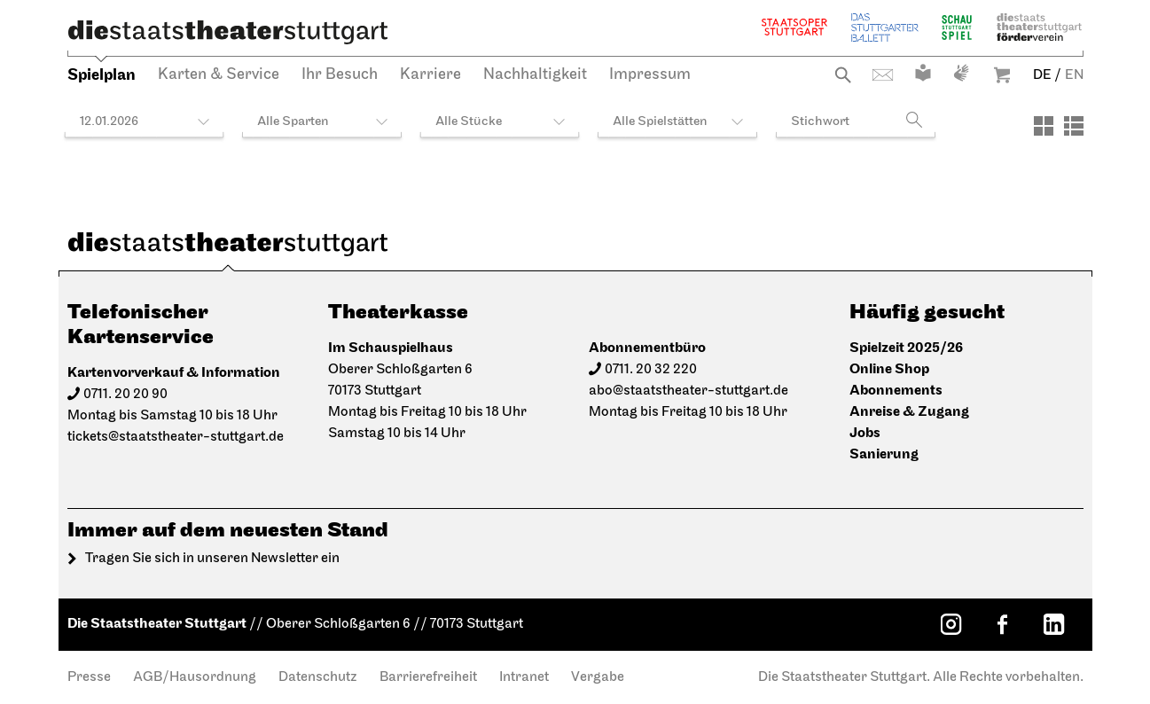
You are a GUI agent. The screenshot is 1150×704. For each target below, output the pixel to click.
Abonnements (896, 390)
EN (1074, 75)
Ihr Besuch (339, 74)
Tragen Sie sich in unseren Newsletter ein (212, 558)
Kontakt (883, 75)
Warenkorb (1002, 74)
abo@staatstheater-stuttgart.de (688, 391)
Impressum (650, 74)
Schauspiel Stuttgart (957, 27)
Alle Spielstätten (660, 122)
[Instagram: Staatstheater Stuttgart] (951, 624)
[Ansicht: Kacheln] (1043, 126)
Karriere (430, 74)
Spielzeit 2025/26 (906, 348)
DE (1042, 75)
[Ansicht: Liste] (1074, 126)
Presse (89, 677)
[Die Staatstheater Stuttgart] (227, 32)
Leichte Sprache (923, 73)
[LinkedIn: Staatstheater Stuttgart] (1054, 624)
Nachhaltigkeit (535, 74)
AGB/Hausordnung (194, 677)
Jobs (864, 433)
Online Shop (889, 369)
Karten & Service (218, 74)
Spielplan (101, 75)
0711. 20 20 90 (125, 394)
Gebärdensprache (961, 73)
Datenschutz (317, 677)
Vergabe (597, 677)
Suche (842, 74)
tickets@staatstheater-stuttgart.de (175, 437)
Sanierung (884, 454)
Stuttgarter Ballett (885, 27)
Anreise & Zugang (909, 411)
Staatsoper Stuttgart (794, 27)
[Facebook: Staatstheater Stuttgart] (1003, 624)
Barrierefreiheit (428, 677)
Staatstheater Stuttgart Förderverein (1039, 27)
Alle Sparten (293, 122)
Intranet (524, 677)
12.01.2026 (109, 122)
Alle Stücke (468, 122)
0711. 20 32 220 (651, 370)
